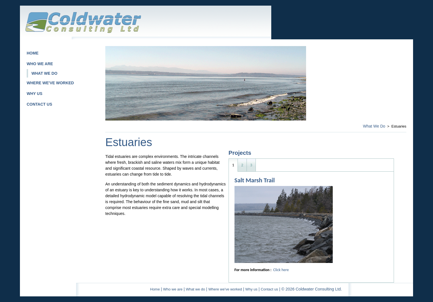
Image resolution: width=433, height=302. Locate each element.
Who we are (173, 289)
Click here (281, 269)
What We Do (374, 126)
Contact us (269, 289)
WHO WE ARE (40, 64)
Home (155, 289)
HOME (32, 53)
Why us (251, 289)
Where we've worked (225, 289)
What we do (195, 289)
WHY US (34, 93)
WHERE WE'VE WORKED (50, 83)
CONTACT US (39, 104)
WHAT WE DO (44, 73)
